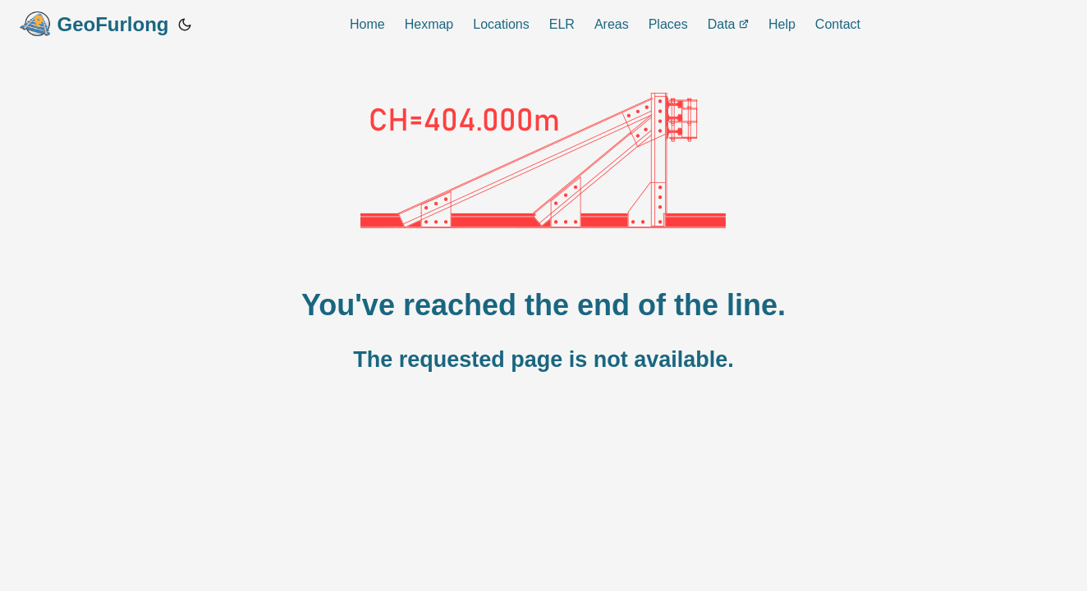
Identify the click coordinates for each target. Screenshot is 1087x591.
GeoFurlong (94, 23)
